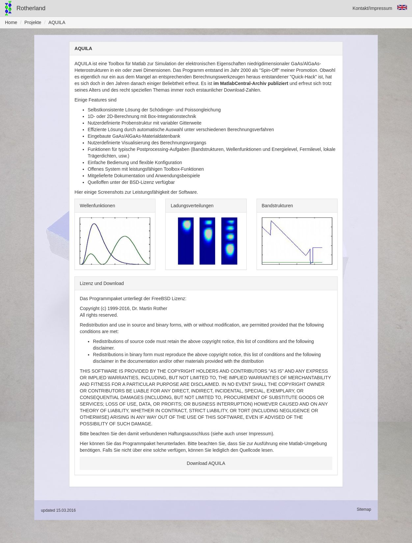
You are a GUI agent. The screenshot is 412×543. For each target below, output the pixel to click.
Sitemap (364, 509)
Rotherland (30, 8)
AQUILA (56, 22)
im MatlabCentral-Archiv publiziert (250, 83)
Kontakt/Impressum (372, 8)
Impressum (260, 433)
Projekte (32, 22)
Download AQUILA (206, 463)
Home (11, 22)
